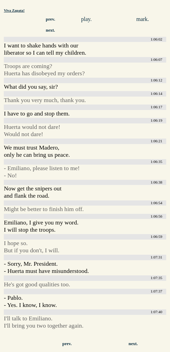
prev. (50, 19)
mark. (142, 19)
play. (86, 19)
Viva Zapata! (14, 10)
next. (50, 30)
